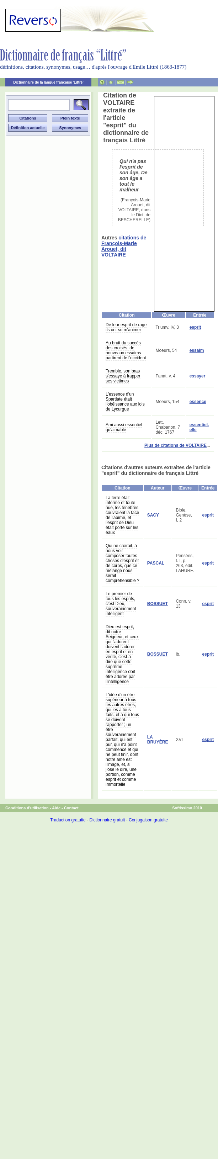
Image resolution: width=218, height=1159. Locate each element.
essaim (197, 350)
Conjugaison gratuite (148, 819)
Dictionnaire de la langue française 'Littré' (48, 82)
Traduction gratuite (68, 819)
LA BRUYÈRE (157, 740)
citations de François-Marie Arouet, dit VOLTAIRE (123, 246)
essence (198, 401)
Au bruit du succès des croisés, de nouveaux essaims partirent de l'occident (126, 350)
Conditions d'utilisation (27, 808)
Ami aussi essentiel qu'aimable (124, 427)
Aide (56, 808)
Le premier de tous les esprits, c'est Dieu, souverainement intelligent (121, 603)
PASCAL (155, 563)
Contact (71, 808)
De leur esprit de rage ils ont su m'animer (126, 327)
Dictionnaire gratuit (107, 819)
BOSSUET (157, 603)
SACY (153, 515)
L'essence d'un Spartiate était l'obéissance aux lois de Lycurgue (125, 402)
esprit (195, 327)
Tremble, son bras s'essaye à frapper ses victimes (123, 376)
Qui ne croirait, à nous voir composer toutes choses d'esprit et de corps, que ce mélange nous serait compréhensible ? (122, 563)
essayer (198, 376)
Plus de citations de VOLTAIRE (175, 445)
